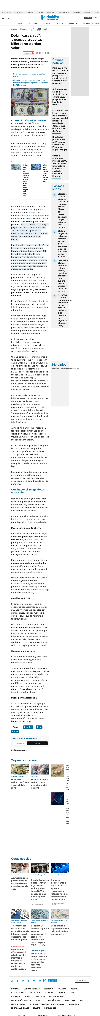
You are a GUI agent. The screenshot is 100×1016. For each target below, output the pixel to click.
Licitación (40, 12)
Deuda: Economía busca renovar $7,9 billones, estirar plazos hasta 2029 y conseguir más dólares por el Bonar (40, 890)
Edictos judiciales (20, 1008)
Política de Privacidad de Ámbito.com (46, 1004)
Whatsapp (40, 981)
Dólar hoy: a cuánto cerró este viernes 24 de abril (20, 783)
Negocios (73, 23)
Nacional (15, 996)
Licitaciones (50, 1008)
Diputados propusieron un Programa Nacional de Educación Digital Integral (59, 143)
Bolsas (61, 369)
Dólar (20, 23)
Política (60, 23)
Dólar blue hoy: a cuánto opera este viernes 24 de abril (39, 783)
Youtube (34, 980)
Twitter (12, 980)
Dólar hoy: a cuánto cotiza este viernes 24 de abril (68, 780)
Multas (36, 1008)
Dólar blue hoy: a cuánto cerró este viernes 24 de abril (46, 173)
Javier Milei (76, 12)
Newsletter (95, 23)
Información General (21, 1000)
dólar (28, 218)
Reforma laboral (64, 12)
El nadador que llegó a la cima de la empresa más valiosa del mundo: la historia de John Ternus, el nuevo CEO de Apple (60, 120)
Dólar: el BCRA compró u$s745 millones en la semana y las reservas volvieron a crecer (39, 962)
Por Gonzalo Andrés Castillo (57, 904)
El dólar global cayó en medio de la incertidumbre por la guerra (60, 929)
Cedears (76, 369)
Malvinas (30, 12)
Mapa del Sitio (18, 1004)
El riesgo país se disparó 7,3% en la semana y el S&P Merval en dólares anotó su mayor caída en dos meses (63, 210)
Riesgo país (50, 12)
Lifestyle (74, 993)
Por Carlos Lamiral (37, 905)
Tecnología (69, 1000)
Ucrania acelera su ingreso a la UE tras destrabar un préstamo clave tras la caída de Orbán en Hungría (59, 166)
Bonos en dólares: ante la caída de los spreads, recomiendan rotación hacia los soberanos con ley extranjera (60, 890)
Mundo (28, 996)
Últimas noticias (32, 989)
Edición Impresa (56, 996)
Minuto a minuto (18, 946)
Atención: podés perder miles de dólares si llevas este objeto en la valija (19, 883)
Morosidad (87, 12)
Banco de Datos (18, 993)
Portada (15, 989)
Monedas (55, 369)
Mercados (35, 993)
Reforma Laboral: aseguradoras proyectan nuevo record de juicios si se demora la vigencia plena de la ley (65, 310)
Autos (39, 1000)
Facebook (17, 981)
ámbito (14, 29)
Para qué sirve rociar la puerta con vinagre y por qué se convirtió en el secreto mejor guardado (60, 76)
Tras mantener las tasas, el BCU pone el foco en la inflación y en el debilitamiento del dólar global (20, 932)
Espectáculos (53, 1000)
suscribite (88, 17)
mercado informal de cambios (30, 120)
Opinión (86, 23)
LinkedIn (28, 981)
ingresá (95, 17)
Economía (33, 23)
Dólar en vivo (19, 12)
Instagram (23, 981)
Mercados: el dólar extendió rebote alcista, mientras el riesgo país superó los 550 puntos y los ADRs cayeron (31, 82)
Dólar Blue (33, 29)
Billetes (15, 731)
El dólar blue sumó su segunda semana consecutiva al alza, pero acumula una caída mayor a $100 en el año (28, 180)
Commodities (68, 369)
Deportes (40, 996)
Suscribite (37, 743)
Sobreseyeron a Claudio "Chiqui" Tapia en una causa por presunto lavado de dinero (59, 97)
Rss (81, 1000)
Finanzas (46, 23)
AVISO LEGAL (74, 1004)
